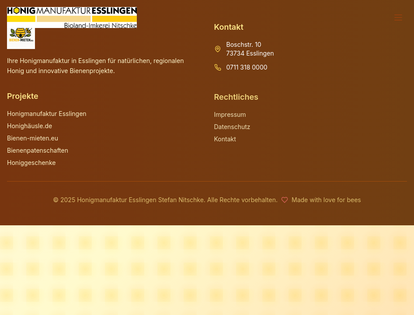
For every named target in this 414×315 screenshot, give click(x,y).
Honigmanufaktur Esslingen (47, 114)
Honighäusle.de (29, 126)
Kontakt (225, 139)
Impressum (230, 115)
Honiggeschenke (31, 163)
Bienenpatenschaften (37, 150)
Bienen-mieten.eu (32, 138)
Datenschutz (232, 127)
